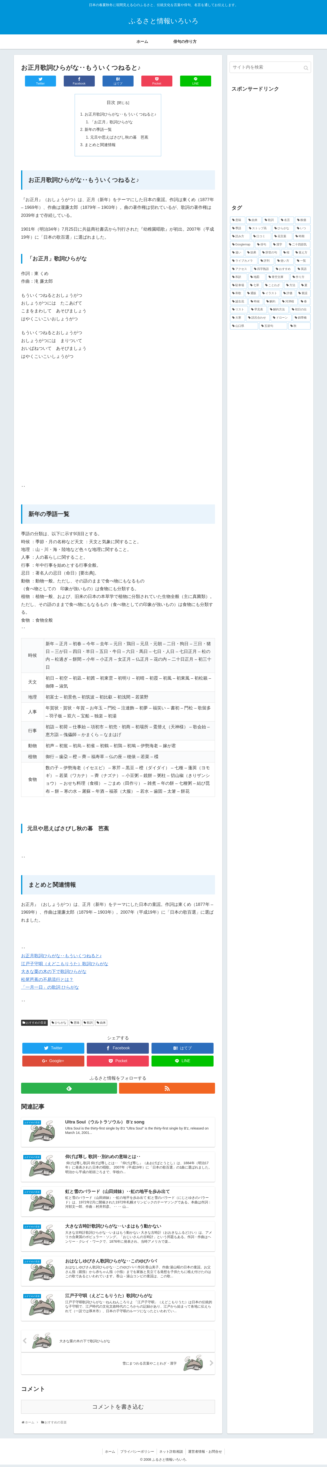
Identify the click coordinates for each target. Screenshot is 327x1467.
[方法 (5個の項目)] (291, 285)
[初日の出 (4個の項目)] (300, 309)
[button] (306, 68)
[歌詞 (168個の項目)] (270, 220)
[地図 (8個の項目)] (256, 277)
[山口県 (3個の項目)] (244, 326)
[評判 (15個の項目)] (266, 261)
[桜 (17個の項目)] (286, 252)
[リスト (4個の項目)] (239, 309)
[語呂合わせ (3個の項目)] (258, 318)
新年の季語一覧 (98, 130)
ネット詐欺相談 (171, 1454)
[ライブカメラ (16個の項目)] (243, 261)
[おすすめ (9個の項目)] (284, 269)
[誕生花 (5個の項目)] (239, 301)
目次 (111, 102)
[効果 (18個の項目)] (252, 252)
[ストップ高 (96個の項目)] (259, 228)
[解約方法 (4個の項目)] (278, 309)
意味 (77, 1024)
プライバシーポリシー (137, 1454)
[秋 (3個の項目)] (299, 326)
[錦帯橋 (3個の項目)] (302, 318)
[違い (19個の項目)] (237, 252)
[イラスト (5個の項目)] (270, 293)
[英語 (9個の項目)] (303, 269)
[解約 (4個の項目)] (271, 301)
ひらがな (60, 1024)
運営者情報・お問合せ (205, 1454)
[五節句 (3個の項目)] (273, 326)
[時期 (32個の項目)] (302, 236)
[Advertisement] (270, 150)
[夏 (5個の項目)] (304, 285)
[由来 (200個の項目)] (254, 220)
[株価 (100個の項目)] (302, 220)
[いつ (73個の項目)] (303, 228)
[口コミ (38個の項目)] (261, 236)
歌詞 (90, 1024)
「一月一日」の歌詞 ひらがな (50, 988)
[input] (270, 67)
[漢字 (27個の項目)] (278, 244)
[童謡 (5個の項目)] (303, 293)
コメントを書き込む (118, 1409)
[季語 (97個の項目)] (238, 228)
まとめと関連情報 (99, 146)
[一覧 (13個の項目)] (303, 261)
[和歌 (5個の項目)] (237, 293)
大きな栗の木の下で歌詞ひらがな (54, 973)
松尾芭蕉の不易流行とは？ (47, 980)
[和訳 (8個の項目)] (238, 277)
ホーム (110, 1454)
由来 (103, 1024)
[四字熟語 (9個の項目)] (262, 269)
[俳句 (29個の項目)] (262, 244)
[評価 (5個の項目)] (288, 293)
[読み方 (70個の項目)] (240, 236)
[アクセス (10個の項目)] (240, 269)
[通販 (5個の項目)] (252, 293)
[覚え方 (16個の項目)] (301, 252)
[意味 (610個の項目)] (237, 220)
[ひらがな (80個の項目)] (283, 228)
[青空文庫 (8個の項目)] (277, 277)
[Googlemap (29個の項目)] (242, 244)
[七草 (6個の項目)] (255, 285)
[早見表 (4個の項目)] (258, 309)
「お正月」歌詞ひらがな (111, 122)
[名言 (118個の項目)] (286, 220)
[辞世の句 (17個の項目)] (270, 252)
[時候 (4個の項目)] (255, 301)
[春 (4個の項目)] (305, 301)
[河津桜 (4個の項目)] (289, 301)
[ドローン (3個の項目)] (281, 318)
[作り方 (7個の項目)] (300, 277)
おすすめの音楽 (36, 1024)
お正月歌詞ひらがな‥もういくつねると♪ (120, 114)
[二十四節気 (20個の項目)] (298, 244)
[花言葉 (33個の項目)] (282, 236)
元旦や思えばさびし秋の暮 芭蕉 (119, 138)
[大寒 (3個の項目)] (237, 318)
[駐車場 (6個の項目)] (238, 285)
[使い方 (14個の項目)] (284, 261)
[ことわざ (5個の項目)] (273, 285)
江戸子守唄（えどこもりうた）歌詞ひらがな (64, 965)
